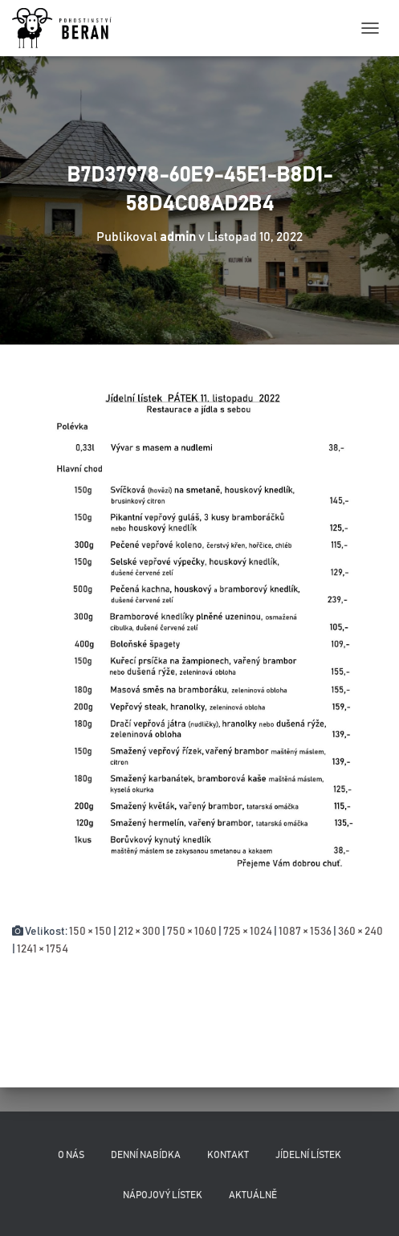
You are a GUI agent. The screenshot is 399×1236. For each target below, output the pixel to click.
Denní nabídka (146, 1155)
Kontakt (228, 1155)
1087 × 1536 (305, 931)
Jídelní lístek (308, 1155)
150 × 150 (90, 931)
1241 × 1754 (42, 949)
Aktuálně (253, 1195)
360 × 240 (360, 931)
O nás (71, 1155)
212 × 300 (139, 931)
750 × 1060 (192, 931)
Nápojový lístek (162, 1195)
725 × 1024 (247, 931)
